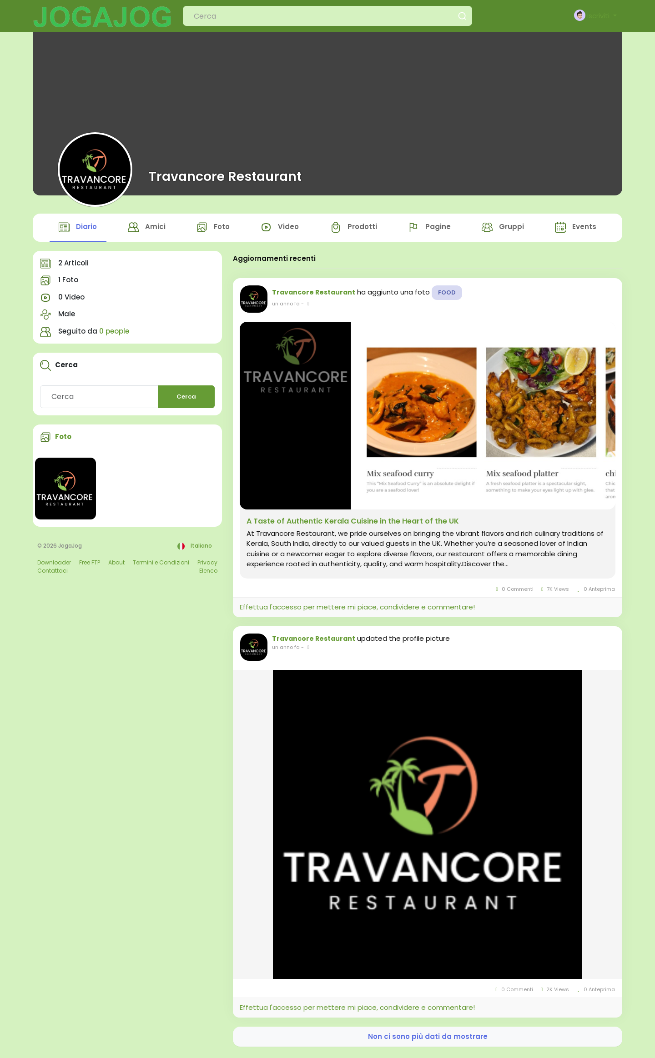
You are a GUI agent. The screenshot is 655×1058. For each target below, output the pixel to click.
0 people (114, 333)
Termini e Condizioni (161, 564)
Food (447, 294)
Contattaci (52, 572)
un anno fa (286, 305)
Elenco (208, 572)
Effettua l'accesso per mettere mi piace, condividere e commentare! (357, 609)
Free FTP (89, 564)
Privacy (207, 564)
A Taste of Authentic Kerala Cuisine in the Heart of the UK (353, 523)
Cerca (186, 398)
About (116, 564)
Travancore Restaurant (225, 176)
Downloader (54, 564)
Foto (63, 439)
